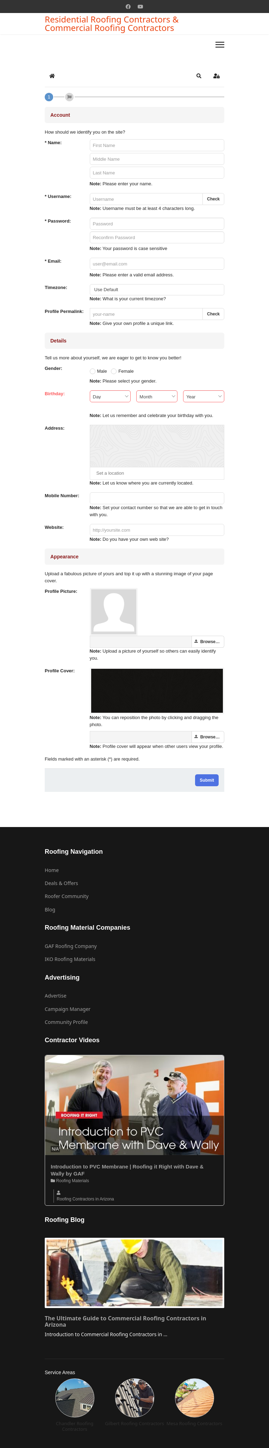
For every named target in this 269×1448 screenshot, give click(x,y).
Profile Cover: (60, 670)
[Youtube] (140, 6)
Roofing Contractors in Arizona (85, 1199)
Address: (54, 428)
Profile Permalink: (64, 311)
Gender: (53, 368)
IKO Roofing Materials (70, 959)
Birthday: (55, 393)
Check (213, 199)
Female (125, 371)
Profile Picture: (61, 591)
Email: (53, 261)
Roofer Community (66, 896)
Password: (58, 221)
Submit (207, 780)
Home (52, 870)
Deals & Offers (61, 883)
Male (102, 371)
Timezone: (56, 287)
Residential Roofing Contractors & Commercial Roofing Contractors (112, 23)
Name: (53, 142)
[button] (199, 76)
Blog (50, 909)
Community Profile (66, 1022)
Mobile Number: (62, 495)
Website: (54, 527)
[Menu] (219, 44)
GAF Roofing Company (71, 946)
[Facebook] (128, 6)
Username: (58, 196)
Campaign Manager (67, 1009)
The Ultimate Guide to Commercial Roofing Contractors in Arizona (125, 1321)
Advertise (56, 995)
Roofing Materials (70, 1180)
